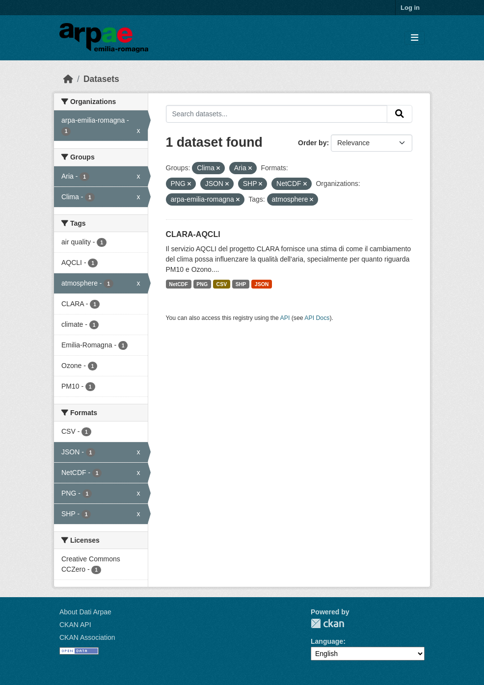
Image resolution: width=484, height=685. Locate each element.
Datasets (101, 79)
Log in (410, 7)
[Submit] (399, 114)
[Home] (68, 79)
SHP (241, 284)
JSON (262, 284)
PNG (202, 284)
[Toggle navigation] (414, 38)
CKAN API (75, 625)
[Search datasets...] (277, 114)
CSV (221, 284)
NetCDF (178, 284)
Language (327, 641)
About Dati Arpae (85, 612)
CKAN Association (87, 637)
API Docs (316, 318)
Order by (312, 143)
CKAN (327, 623)
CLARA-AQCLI (193, 234)
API (285, 318)
